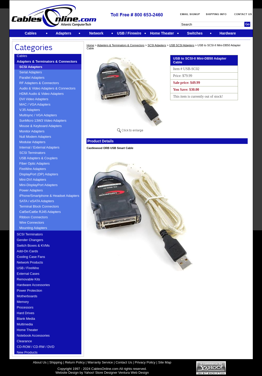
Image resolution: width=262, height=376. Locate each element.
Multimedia (25, 324)
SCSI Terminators (32, 153)
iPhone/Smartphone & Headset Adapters (49, 196)
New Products (27, 352)
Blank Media (26, 319)
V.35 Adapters (29, 110)
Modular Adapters (32, 142)
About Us (40, 362)
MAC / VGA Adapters (34, 104)
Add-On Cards (27, 251)
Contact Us (124, 362)
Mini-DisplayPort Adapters (38, 185)
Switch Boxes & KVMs (33, 245)
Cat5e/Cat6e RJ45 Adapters (40, 212)
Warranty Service (100, 362)
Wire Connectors (31, 222)
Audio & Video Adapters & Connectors (47, 88)
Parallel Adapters (32, 77)
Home (90, 45)
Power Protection (29, 290)
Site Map (164, 362)
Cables (22, 56)
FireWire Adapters (32, 169)
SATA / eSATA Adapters (36, 201)
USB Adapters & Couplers (38, 158)
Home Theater (27, 330)
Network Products (30, 262)
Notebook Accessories (33, 335)
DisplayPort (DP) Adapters (38, 174)
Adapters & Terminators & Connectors (47, 61)
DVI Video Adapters (33, 99)
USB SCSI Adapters (181, 45)
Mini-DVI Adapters (32, 179)
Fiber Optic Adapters (34, 163)
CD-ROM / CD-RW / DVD (35, 347)
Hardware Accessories (33, 285)
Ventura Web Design (133, 372)
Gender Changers (30, 240)
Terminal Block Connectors (39, 206)
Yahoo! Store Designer (100, 372)
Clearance (24, 341)
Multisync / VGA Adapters (38, 115)
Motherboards (27, 296)
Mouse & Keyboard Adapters (40, 126)
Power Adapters (31, 190)
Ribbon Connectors (33, 217)
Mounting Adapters (33, 228)
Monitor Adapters (32, 131)
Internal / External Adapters (39, 147)
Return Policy (75, 362)
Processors (25, 307)
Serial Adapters (30, 72)
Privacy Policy (145, 362)
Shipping (55, 362)
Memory (23, 302)
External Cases (28, 274)
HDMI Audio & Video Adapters (41, 94)
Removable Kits (28, 279)
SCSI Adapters (30, 67)
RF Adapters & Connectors (39, 83)
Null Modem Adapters (35, 137)
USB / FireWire (28, 268)
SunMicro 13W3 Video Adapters (43, 120)
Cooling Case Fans (31, 257)
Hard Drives (26, 313)
